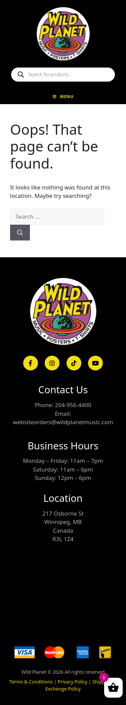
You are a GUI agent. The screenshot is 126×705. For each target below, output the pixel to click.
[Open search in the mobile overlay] (63, 75)
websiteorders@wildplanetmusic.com (63, 422)
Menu (63, 96)
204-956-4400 (73, 405)
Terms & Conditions (31, 681)
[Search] (20, 233)
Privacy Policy (72, 681)
